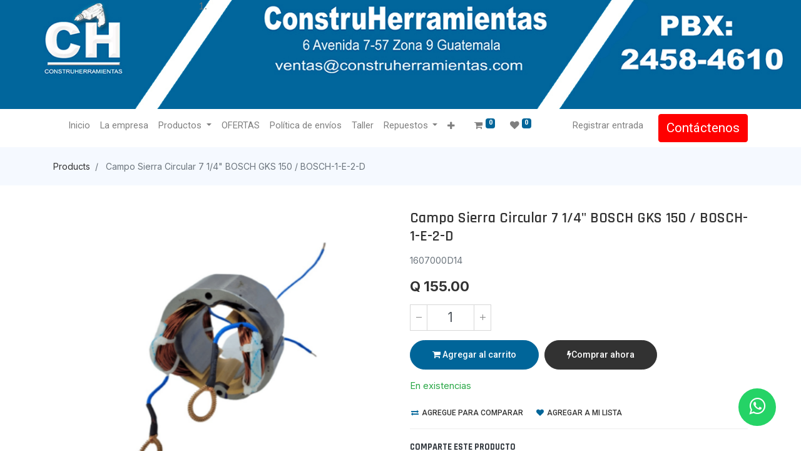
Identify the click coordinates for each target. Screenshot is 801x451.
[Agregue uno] (482, 317)
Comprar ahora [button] (601, 355)
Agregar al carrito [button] (474, 355)
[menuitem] (79, 126)
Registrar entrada (608, 125)
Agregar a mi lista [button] (579, 412)
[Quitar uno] (419, 317)
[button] (450, 126)
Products (71, 166)
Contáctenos (703, 127)
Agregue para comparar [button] (467, 412)
